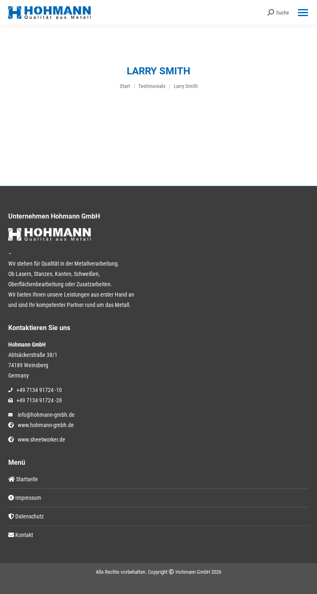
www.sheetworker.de (40, 439)
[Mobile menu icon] (303, 12)
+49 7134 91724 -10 (39, 390)
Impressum (24, 497)
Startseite (23, 479)
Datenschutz (26, 516)
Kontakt (20, 535)
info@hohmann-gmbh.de (46, 414)
